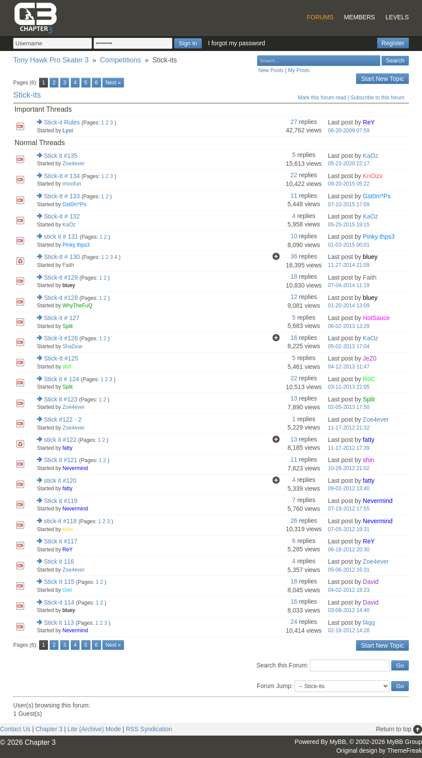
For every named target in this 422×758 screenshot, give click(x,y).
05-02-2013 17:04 (349, 346)
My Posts (298, 70)
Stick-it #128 (61, 297)
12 (294, 296)
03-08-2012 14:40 (349, 610)
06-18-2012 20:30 (349, 550)
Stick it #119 (60, 500)
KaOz (370, 155)
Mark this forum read (322, 98)
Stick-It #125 (61, 358)
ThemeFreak (404, 750)
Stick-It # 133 (62, 196)
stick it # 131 (61, 236)
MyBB (338, 741)
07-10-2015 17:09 (349, 204)
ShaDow (72, 346)
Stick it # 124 (61, 379)
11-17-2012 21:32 (349, 428)
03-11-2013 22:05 (349, 387)
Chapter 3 (49, 728)
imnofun (71, 184)
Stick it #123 (60, 399)
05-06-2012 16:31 (349, 570)
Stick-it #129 (61, 277)
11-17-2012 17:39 (349, 448)
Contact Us (15, 728)
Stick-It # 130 (62, 256)
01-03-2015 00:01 (349, 245)
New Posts (271, 70)
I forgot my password (236, 43)
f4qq (369, 622)
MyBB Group (404, 741)
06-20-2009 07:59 (349, 131)
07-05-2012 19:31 (349, 529)
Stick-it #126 (61, 338)
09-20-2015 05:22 (349, 184)
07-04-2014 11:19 (349, 285)
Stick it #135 (60, 155)
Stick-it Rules (62, 122)
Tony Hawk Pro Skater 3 (51, 60)
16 (294, 337)
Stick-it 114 (59, 602)
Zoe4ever (73, 163)
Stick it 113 (59, 622)
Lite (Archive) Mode (94, 728)
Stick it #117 (60, 541)
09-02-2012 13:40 (349, 488)
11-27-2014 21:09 (349, 265)
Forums (320, 17)
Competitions (120, 60)
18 (294, 276)
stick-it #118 (60, 521)
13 (294, 398)
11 (294, 195)
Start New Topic (382, 78)
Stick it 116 (59, 561)
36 (294, 256)
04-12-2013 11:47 (349, 367)
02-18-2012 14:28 (349, 630)
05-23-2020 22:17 (349, 163)
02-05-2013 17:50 (349, 407)
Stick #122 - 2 (63, 419)
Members (359, 17)
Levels (397, 17)
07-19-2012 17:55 (349, 509)
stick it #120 (60, 480)
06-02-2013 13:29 (349, 326)
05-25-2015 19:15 (349, 225)
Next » (113, 83)
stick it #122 (60, 439)
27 (294, 121)
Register (393, 43)
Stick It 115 (59, 581)
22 (294, 175)
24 (294, 621)
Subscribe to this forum (377, 98)
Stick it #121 (60, 459)
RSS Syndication (149, 728)
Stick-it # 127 (62, 317)
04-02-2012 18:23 (349, 590)
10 (294, 236)
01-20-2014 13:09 (349, 305)
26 (294, 520)
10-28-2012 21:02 (349, 468)
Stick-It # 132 (62, 216)
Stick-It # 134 (62, 175)
